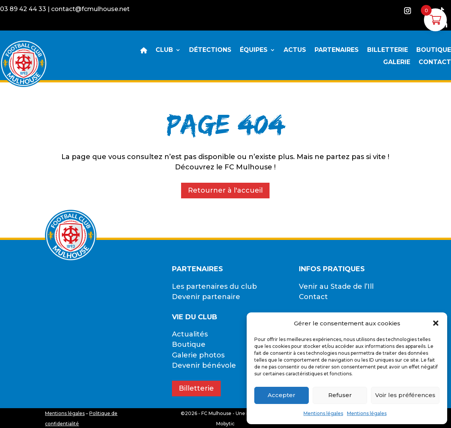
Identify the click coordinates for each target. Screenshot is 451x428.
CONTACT (435, 63)
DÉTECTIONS (210, 50)
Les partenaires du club (214, 286)
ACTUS (295, 50)
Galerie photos (198, 355)
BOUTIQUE (433, 50)
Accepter (281, 395)
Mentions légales (323, 413)
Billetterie (196, 388)
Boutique (188, 344)
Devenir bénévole (204, 365)
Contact (313, 297)
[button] (436, 323)
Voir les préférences (405, 395)
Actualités (190, 334)
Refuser (340, 395)
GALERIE (396, 63)
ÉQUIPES (254, 50)
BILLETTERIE (387, 50)
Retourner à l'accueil (225, 190)
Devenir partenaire (206, 297)
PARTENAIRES (337, 50)
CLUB (164, 50)
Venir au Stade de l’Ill (336, 286)
